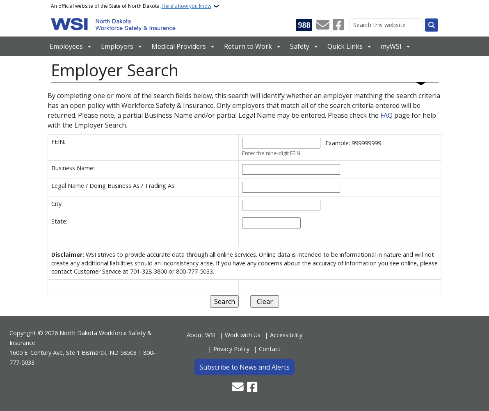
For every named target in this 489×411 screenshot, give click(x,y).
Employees (66, 46)
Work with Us (242, 335)
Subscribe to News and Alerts (244, 367)
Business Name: (72, 168)
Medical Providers (178, 46)
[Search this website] (386, 24)
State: (59, 221)
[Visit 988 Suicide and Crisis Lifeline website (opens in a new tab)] (304, 25)
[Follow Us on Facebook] (338, 25)
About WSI (201, 335)
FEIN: (58, 142)
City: (57, 204)
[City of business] (281, 205)
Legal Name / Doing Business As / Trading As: (113, 186)
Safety (299, 46)
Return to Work (248, 46)
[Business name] (291, 169)
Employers (117, 46)
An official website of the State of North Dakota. (131, 6)
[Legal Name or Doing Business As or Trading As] (291, 187)
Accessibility (286, 335)
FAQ (387, 115)
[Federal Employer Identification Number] (281, 143)
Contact (270, 349)
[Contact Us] (322, 25)
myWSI (391, 46)
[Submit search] (431, 25)
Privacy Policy (231, 349)
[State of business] (271, 222)
